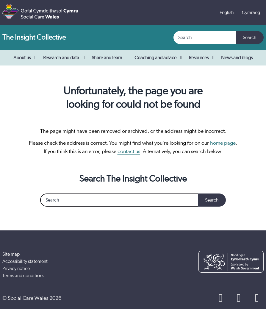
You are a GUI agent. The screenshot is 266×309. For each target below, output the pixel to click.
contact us (129, 151)
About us (25, 57)
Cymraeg (251, 12)
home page (223, 143)
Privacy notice (16, 268)
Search (249, 37)
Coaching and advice (159, 57)
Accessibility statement (25, 261)
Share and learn (111, 57)
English (227, 12)
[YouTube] (238, 298)
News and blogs (237, 57)
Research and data (65, 57)
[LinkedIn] (257, 298)
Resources (202, 57)
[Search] (204, 37)
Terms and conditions (23, 275)
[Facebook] (220, 298)
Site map (11, 254)
